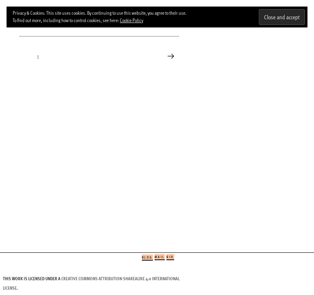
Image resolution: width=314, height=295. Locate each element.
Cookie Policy (131, 20)
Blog (147, 257)
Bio (170, 256)
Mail (160, 256)
